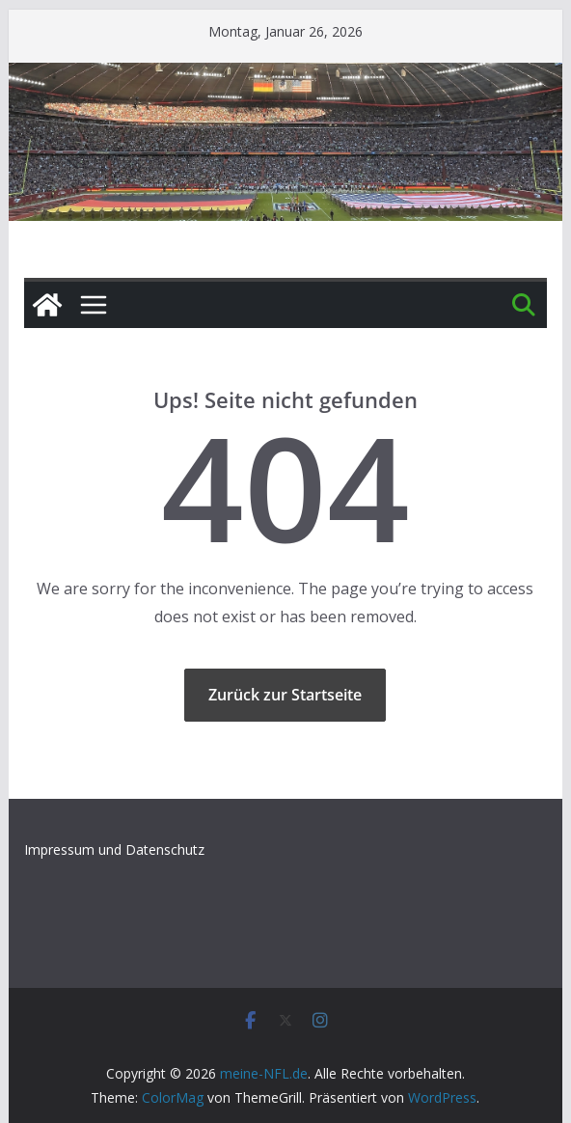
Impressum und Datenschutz (114, 849)
